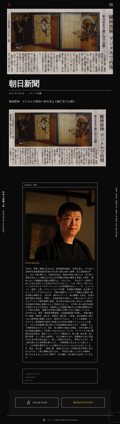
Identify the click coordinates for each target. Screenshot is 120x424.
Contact (28, 379)
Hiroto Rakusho (32, 372)
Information (30, 376)
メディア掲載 (35, 93)
